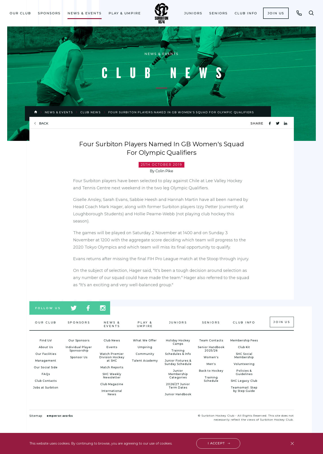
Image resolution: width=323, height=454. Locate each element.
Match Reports (111, 367)
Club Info (246, 13)
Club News (90, 112)
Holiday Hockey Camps (178, 342)
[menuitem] (20, 13)
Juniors (193, 13)
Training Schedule (211, 379)
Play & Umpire (125, 13)
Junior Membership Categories (178, 374)
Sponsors (49, 13)
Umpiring (145, 347)
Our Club (20, 13)
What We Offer (145, 340)
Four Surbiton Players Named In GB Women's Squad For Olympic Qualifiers (181, 112)
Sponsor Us (78, 357)
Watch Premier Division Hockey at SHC (111, 357)
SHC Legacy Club (244, 380)
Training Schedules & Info (178, 352)
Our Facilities (45, 354)
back (43, 123)
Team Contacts (211, 340)
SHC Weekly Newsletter (112, 375)
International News (112, 392)
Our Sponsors (78, 340)
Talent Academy (145, 360)
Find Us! (46, 340)
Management (45, 360)
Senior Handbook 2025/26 (211, 348)
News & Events (85, 13)
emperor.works (60, 415)
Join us (276, 13)
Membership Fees (244, 340)
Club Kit (244, 347)
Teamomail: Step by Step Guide (244, 389)
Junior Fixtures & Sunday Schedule (178, 362)
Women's (211, 357)
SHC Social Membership (244, 355)
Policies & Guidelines (244, 372)
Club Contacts (46, 380)
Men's (211, 364)
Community (145, 354)
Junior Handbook (178, 394)
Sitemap (35, 415)
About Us (46, 347)
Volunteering (244, 364)
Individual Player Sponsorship (79, 348)
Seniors (218, 13)
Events (112, 347)
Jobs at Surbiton (45, 387)
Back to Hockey (211, 370)
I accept (216, 443)
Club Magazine (111, 384)
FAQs (46, 374)
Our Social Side (46, 367)
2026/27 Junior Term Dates (178, 385)
